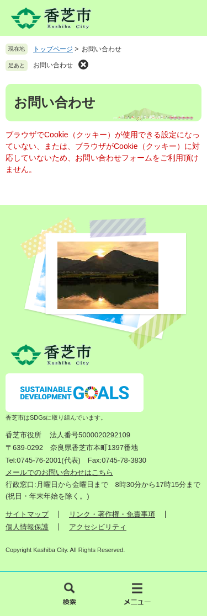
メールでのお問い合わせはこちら (59, 472)
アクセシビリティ (97, 527)
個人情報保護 (27, 527)
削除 (83, 64)
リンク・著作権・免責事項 (112, 514)
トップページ (53, 49)
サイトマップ (27, 514)
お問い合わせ (53, 65)
